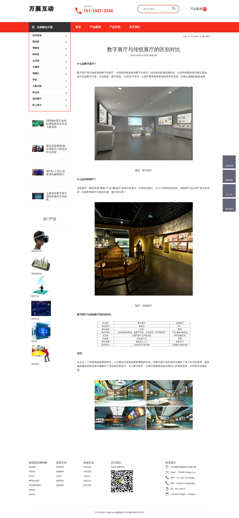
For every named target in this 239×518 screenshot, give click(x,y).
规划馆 (35, 41)
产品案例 (95, 27)
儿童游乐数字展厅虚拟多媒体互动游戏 (56, 196)
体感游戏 (35, 364)
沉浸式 (59, 476)
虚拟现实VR (36, 251)
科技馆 (35, 54)
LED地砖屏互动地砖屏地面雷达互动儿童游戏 (56, 123)
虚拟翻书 (60, 471)
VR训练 (32, 471)
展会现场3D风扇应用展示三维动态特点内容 (56, 149)
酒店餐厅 (37, 98)
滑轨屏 (34, 341)
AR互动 (32, 494)
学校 (34, 79)
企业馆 (35, 60)
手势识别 (87, 471)
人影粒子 (87, 476)
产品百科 (114, 27)
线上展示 (37, 105)
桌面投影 (60, 485)
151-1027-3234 (98, 11)
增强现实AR (36, 273)
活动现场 (37, 35)
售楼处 (35, 73)
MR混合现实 (34, 481)
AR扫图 (32, 490)
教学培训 (87, 485)
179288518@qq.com (186, 472)
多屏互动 (35, 319)
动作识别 (87, 467)
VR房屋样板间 (35, 485)
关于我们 (134, 27)
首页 (78, 27)
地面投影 (60, 467)
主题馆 (35, 67)
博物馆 (35, 48)
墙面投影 (60, 481)
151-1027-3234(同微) (185, 478)
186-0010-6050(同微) (185, 483)
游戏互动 (87, 481)
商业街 (35, 92)
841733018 (180, 489)
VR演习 (32, 476)
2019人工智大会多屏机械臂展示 (55, 173)
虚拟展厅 (33, 467)
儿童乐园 (37, 86)
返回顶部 (229, 209)
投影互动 (35, 296)
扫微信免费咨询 (118, 467)
